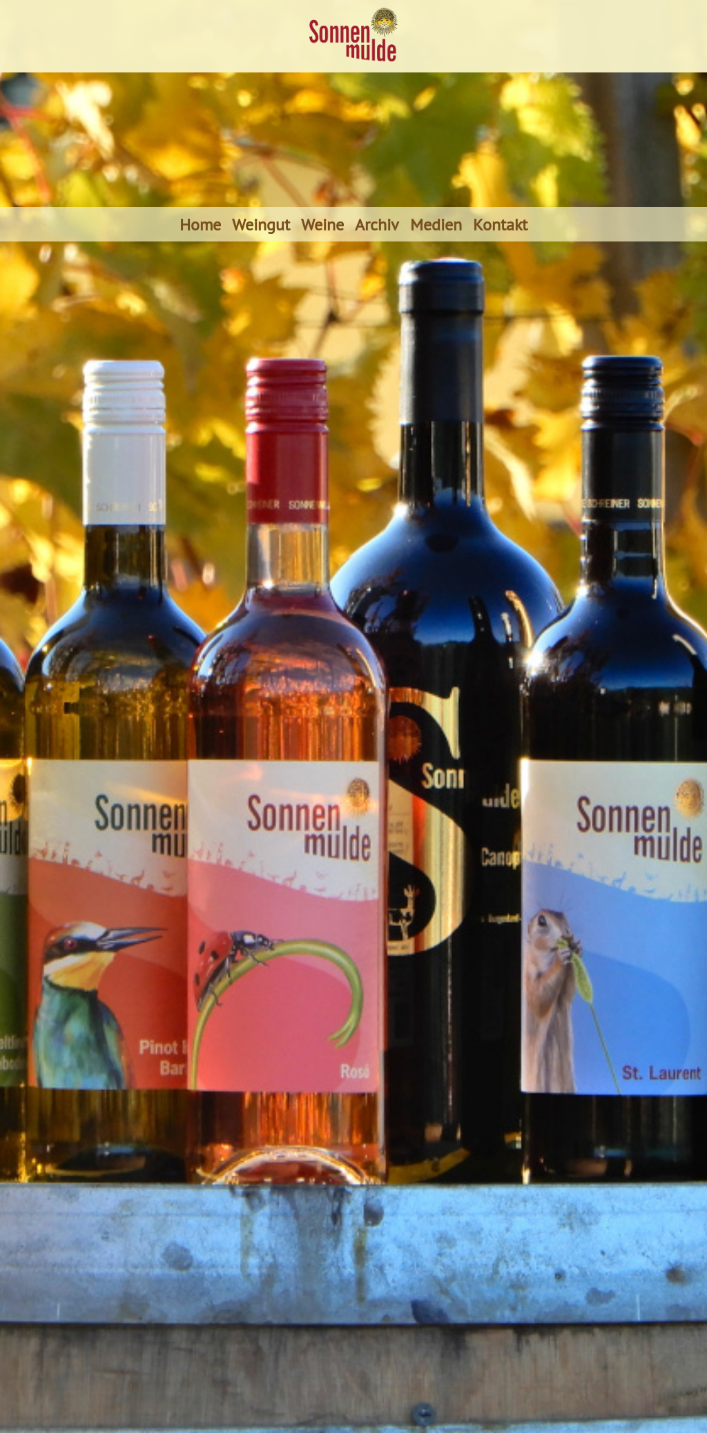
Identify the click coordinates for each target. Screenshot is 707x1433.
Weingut (261, 224)
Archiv (377, 224)
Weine (322, 224)
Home (200, 224)
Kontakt (500, 224)
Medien (436, 224)
